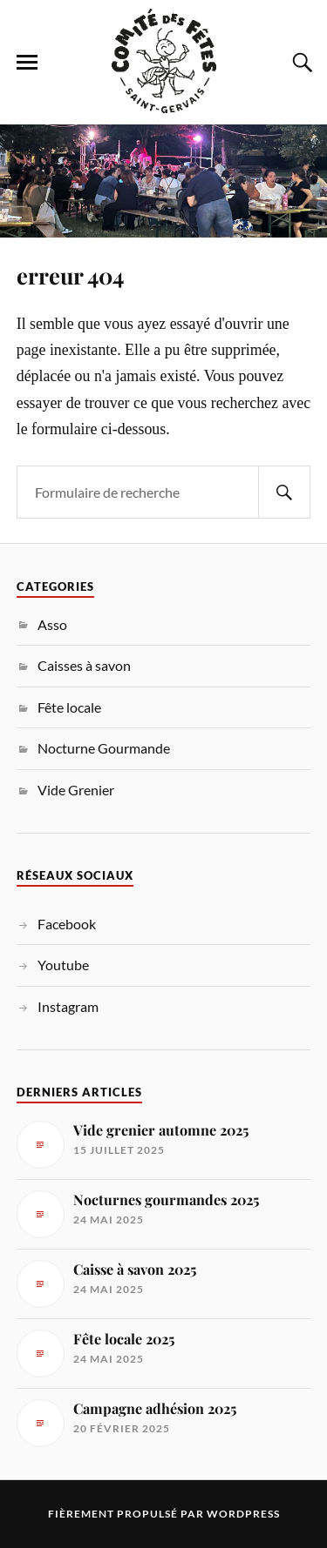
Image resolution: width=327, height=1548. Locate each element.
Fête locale (69, 707)
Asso (52, 624)
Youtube (63, 964)
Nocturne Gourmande (103, 748)
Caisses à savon (84, 665)
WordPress (243, 1513)
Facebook (66, 923)
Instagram (68, 1006)
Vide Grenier (75, 789)
